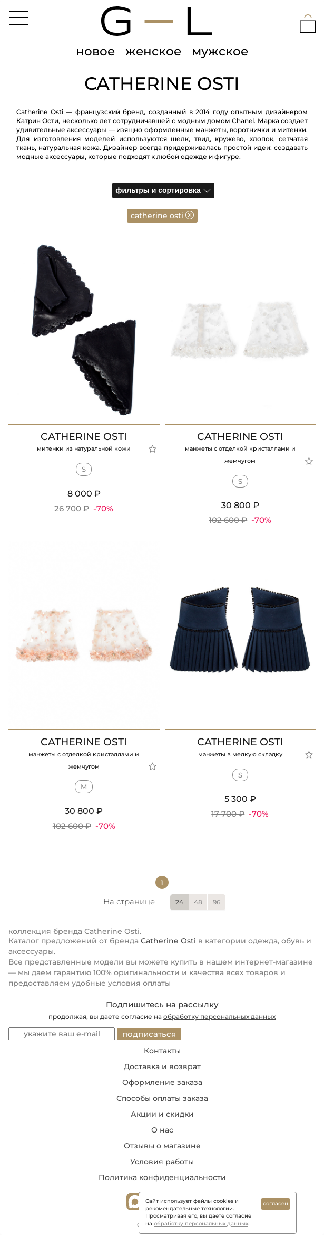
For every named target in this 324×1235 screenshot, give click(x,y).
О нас (162, 1130)
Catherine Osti (168, 941)
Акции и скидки (162, 1114)
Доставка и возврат (162, 1066)
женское (153, 51)
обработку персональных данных (219, 1017)
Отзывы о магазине (162, 1145)
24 (179, 902)
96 (216, 902)
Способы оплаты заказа (162, 1098)
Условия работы (162, 1161)
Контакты (162, 1050)
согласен (275, 1203)
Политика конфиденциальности (162, 1177)
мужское (220, 51)
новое (95, 51)
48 (198, 902)
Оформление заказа (162, 1082)
